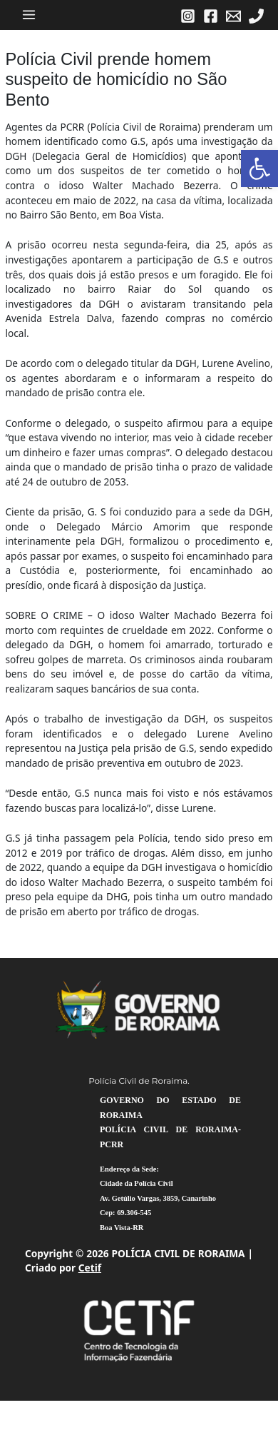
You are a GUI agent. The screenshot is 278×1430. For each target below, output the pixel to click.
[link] (259, 168)
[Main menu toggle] (29, 15)
